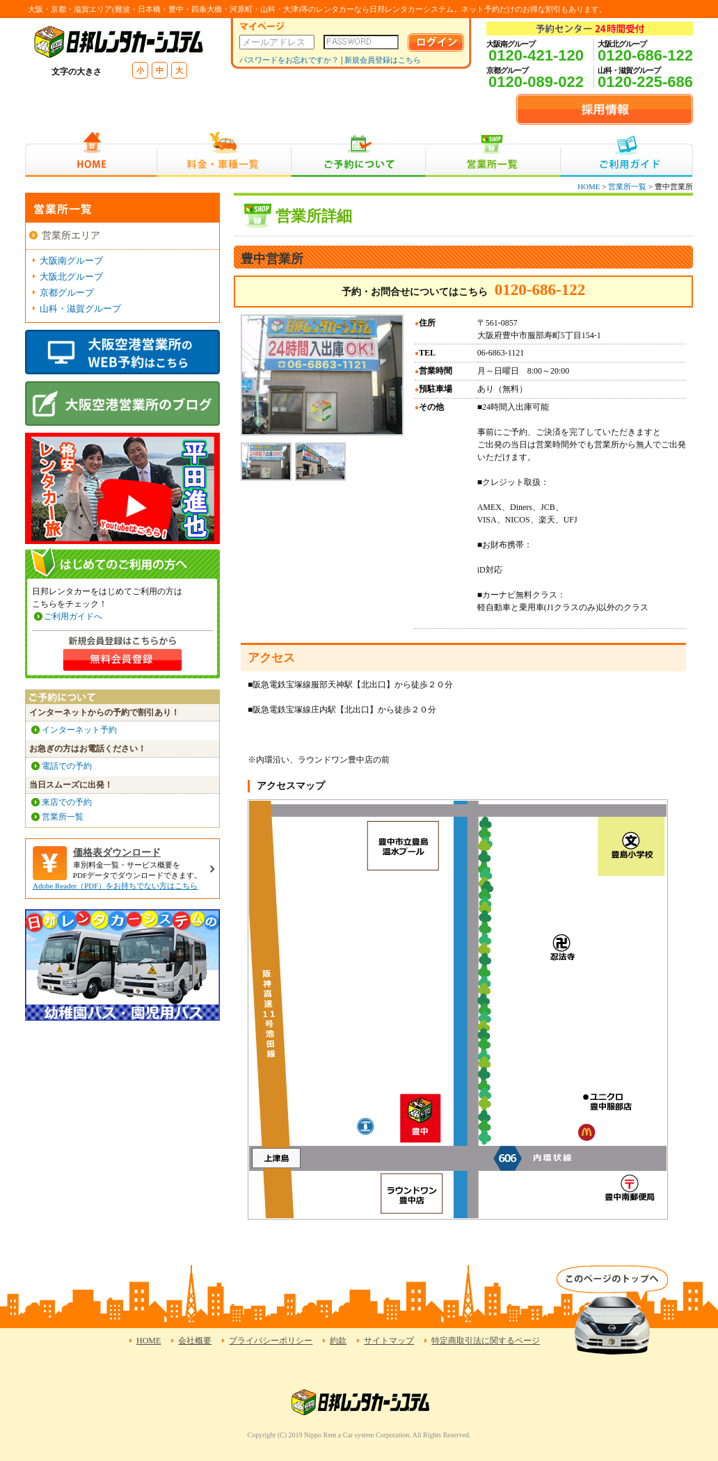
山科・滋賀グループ (80, 308)
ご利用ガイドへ (73, 616)
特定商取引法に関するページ (485, 1341)
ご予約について (359, 154)
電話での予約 (67, 766)
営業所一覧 (493, 154)
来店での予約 (67, 802)
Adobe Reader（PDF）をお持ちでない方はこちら (115, 885)
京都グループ (67, 292)
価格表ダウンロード (117, 852)
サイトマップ (389, 1341)
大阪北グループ (71, 276)
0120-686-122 (645, 55)
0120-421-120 (536, 55)
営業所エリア (71, 235)
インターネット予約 (79, 730)
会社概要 (195, 1341)
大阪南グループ (71, 260)
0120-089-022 (536, 81)
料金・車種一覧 (224, 154)
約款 (338, 1341)
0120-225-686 (645, 81)
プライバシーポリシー (270, 1341)
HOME (91, 154)
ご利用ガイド (626, 154)
